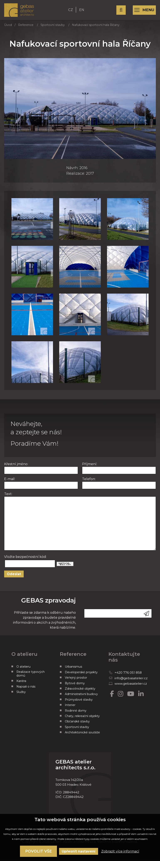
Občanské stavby (77, 724)
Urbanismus (73, 669)
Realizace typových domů (30, 675)
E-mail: (9, 481)
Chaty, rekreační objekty (82, 718)
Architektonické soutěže (82, 734)
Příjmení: (89, 466)
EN (83, 11)
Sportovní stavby (53, 27)
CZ (72, 11)
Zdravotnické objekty (80, 691)
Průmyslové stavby (79, 702)
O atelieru (23, 669)
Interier (70, 707)
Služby (21, 694)
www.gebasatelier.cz (130, 686)
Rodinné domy (75, 713)
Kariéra (21, 683)
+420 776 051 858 (128, 675)
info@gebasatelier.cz (131, 680)
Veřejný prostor (76, 680)
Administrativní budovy (81, 696)
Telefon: (89, 481)
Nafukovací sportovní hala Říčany (95, 27)
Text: (8, 496)
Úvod (8, 27)
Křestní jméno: (16, 466)
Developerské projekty (81, 674)
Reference (25, 27)
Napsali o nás (25, 688)
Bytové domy (75, 685)
